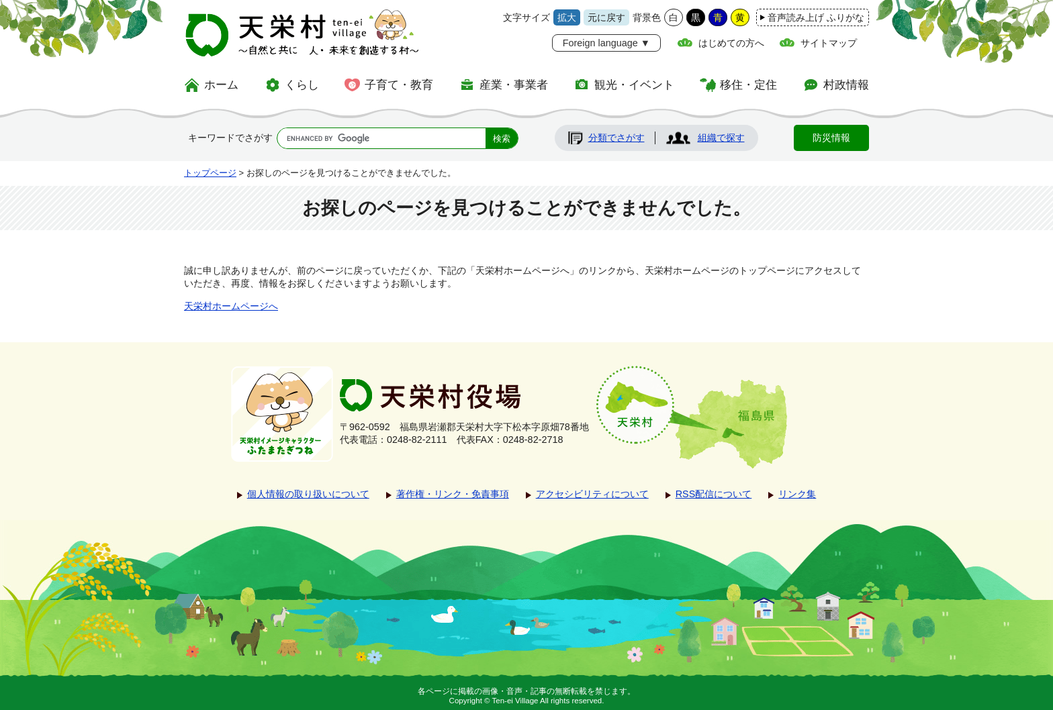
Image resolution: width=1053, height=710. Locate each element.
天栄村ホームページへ (231, 306)
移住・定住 (748, 84)
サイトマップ (828, 43)
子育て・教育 (399, 84)
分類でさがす (616, 137)
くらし (302, 84)
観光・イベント (634, 84)
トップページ (210, 173)
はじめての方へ (731, 43)
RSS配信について (714, 494)
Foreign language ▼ (606, 43)
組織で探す (721, 137)
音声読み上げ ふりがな (816, 17)
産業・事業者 (513, 84)
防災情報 (831, 137)
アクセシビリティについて (592, 494)
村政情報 (846, 84)
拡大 (566, 17)
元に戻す (606, 17)
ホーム (221, 84)
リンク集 (797, 494)
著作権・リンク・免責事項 (452, 494)
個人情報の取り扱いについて (308, 494)
